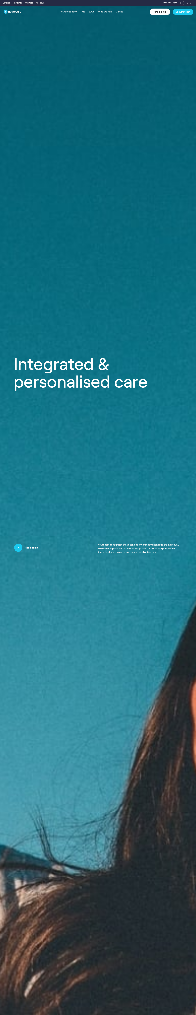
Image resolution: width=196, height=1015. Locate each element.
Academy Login (170, 3)
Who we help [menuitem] (105, 11)
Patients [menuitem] (18, 3)
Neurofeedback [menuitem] (68, 11)
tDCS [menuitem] (92, 11)
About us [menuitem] (40, 3)
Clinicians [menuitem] (7, 3)
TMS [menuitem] (82, 11)
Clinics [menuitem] (119, 11)
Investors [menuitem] (28, 3)
